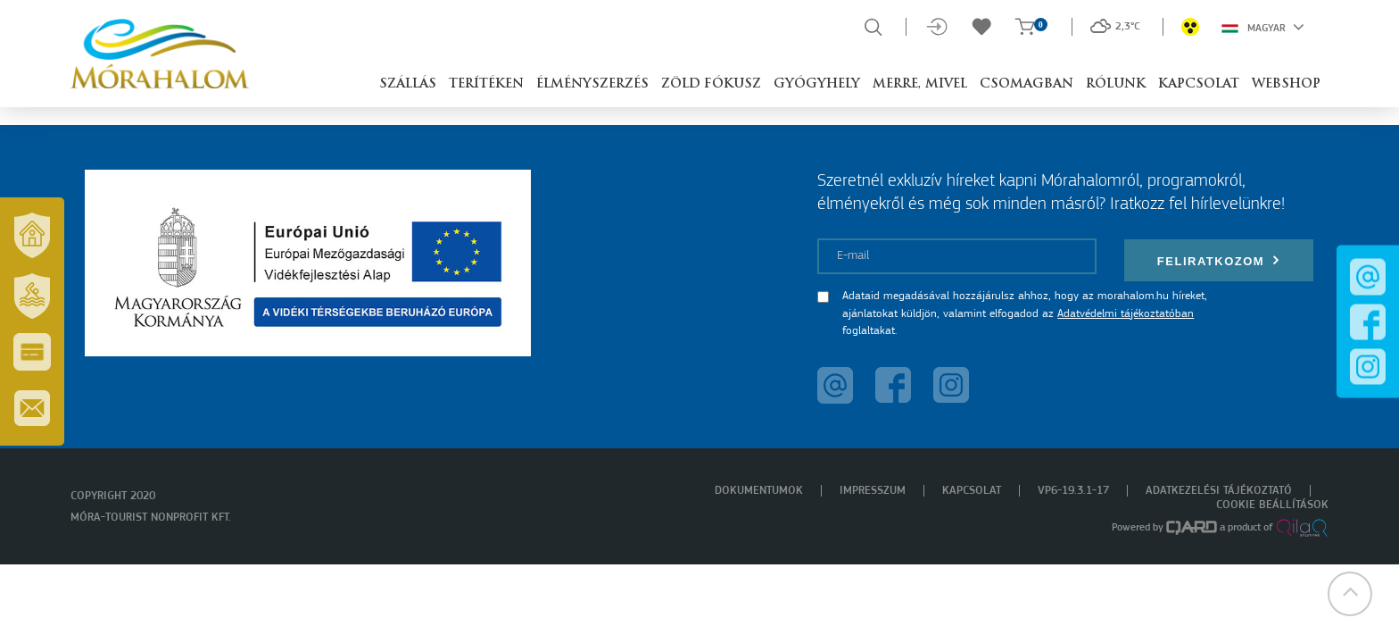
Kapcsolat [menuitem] (971, 491)
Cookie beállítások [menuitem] (1272, 505)
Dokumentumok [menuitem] (759, 491)
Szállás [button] (407, 84)
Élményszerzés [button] (592, 84)
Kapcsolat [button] (1198, 84)
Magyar (1262, 27)
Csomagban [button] (1026, 84)
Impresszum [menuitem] (873, 491)
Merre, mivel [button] (920, 84)
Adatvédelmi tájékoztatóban (1125, 314)
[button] (1350, 594)
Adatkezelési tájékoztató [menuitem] (1219, 491)
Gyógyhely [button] (817, 84)
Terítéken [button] (486, 84)
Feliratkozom (1218, 260)
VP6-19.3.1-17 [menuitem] (1073, 491)
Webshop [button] (1286, 84)
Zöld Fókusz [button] (711, 84)
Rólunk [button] (1116, 84)
